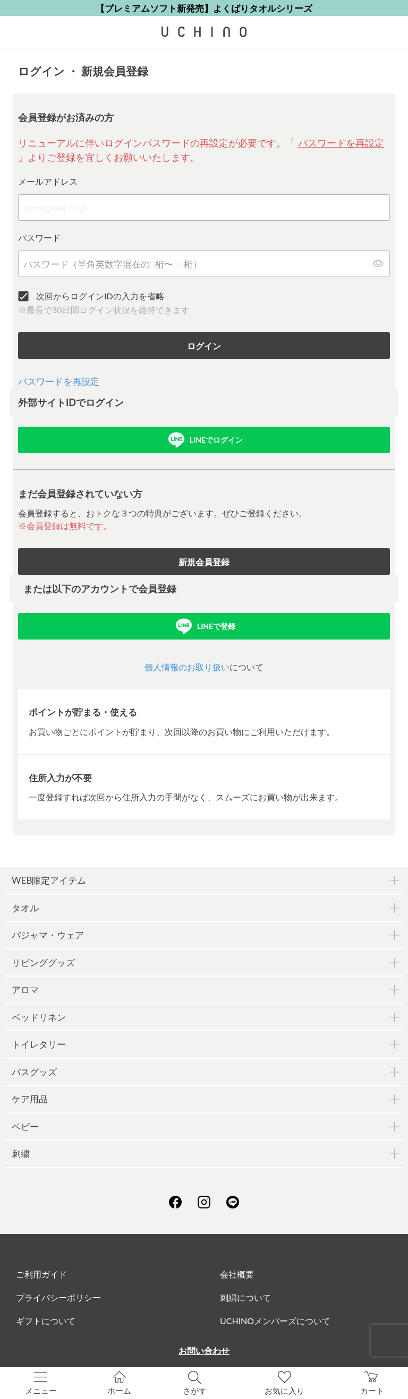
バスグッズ (34, 1071)
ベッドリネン (39, 1017)
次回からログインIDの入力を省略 (100, 296)
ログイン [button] (204, 346)
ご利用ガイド (41, 1274)
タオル (25, 907)
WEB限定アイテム (49, 880)
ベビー (25, 1126)
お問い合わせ (204, 1350)
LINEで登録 (216, 626)
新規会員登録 (204, 562)
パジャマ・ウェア (48, 934)
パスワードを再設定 (341, 143)
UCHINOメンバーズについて (275, 1321)
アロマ (25, 989)
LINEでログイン (216, 439)
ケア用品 (30, 1098)
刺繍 (21, 1153)
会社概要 (237, 1274)
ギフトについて (45, 1321)
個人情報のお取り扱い (187, 667)
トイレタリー (39, 1044)
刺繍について (245, 1297)
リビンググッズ (43, 962)
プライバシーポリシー (58, 1297)
